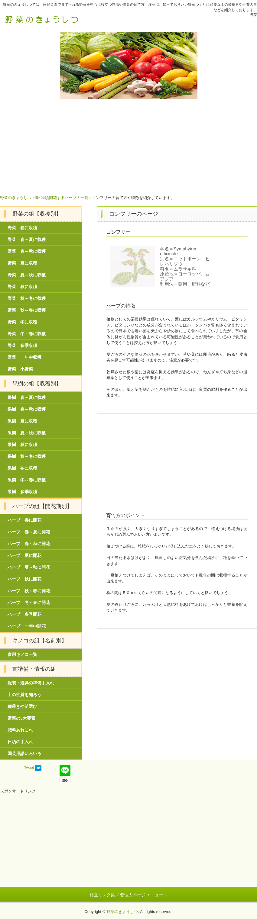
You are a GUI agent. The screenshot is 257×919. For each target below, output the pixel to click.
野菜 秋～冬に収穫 (27, 298)
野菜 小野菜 (20, 369)
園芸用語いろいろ (24, 753)
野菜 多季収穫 (22, 345)
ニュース (159, 895)
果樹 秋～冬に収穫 (27, 456)
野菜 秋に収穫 (22, 286)
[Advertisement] (128, 144)
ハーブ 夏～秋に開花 (29, 567)
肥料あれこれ (20, 730)
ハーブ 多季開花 (24, 614)
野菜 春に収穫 (22, 227)
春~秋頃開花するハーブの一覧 (62, 197)
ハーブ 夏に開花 (24, 555)
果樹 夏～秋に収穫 (27, 432)
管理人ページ (132, 895)
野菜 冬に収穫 (22, 322)
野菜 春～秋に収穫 (27, 251)
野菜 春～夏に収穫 (27, 239)
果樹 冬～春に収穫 (27, 479)
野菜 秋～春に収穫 (27, 310)
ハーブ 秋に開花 (24, 579)
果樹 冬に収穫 (22, 468)
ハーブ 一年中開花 (27, 626)
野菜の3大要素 (21, 718)
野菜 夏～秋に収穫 (27, 274)
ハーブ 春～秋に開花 (29, 543)
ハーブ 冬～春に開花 (29, 602)
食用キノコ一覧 (22, 654)
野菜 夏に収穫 (22, 263)
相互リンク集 (102, 895)
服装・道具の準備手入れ (31, 682)
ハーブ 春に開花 (24, 520)
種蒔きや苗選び (22, 706)
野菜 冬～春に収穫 (27, 333)
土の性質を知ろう (24, 694)
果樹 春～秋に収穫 (27, 409)
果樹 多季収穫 (22, 491)
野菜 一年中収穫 (24, 357)
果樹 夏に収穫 (22, 421)
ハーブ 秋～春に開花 (29, 590)
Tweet (29, 768)
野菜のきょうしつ (42, 19)
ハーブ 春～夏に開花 (29, 531)
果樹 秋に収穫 (22, 444)
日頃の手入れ (20, 741)
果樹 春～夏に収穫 (27, 397)
